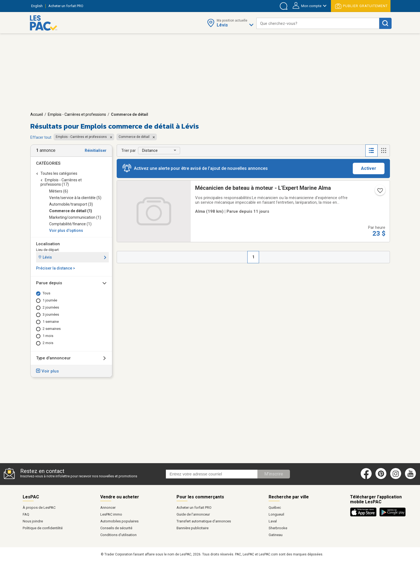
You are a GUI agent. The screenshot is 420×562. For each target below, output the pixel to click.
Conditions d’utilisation (118, 535)
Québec (275, 507)
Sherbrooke (278, 528)
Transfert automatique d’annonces (204, 521)
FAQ (26, 514)
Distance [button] (150, 150)
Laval (273, 521)
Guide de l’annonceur (193, 514)
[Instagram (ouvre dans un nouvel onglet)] (395, 478)
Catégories (48, 163)
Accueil (36, 114)
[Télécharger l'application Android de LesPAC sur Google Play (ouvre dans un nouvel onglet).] (392, 515)
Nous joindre (33, 521)
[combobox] (317, 23)
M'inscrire (273, 474)
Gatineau (276, 535)
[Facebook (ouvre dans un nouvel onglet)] (366, 478)
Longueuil (276, 514)
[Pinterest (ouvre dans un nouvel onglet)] (381, 478)
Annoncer (108, 507)
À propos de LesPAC (39, 507)
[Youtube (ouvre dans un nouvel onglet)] (411, 478)
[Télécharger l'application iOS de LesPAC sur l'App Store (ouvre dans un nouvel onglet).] (364, 515)
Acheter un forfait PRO (194, 507)
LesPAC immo (111, 514)
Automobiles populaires (119, 521)
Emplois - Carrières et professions (77, 114)
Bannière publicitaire (192, 528)
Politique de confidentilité (43, 528)
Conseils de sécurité (116, 528)
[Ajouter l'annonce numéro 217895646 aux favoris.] (379, 192)
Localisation (48, 243)
